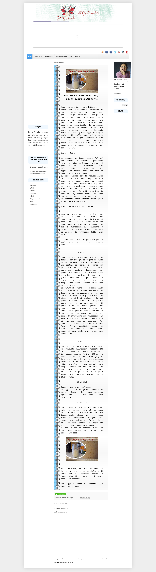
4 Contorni (33, 193)
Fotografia (77, 56)
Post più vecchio (103, 559)
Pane (31, 201)
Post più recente (59, 559)
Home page (81, 559)
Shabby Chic (42, 142)
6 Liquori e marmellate (36, 199)
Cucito (34, 138)
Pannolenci (34, 140)
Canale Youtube (34, 132)
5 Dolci (32, 196)
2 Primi (32, 188)
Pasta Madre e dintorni (61, 56)
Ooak (29, 140)
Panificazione (33, 204)
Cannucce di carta (38, 56)
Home (29, 56)
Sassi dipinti (35, 142)
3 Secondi (32, 190)
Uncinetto (39, 145)
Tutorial (34, 145)
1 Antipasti (33, 185)
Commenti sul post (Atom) (66, 563)
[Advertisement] (38, 92)
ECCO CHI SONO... (118, 94)
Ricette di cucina (49, 56)
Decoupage (39, 138)
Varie (71, 56)
